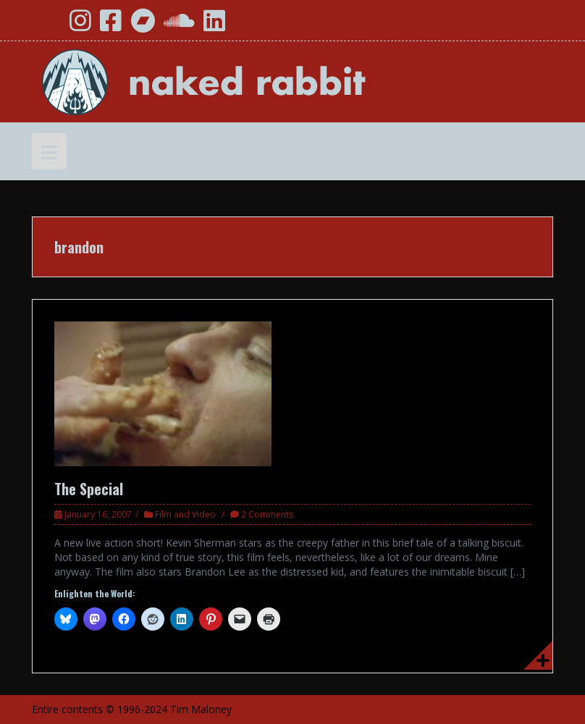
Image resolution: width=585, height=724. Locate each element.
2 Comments (267, 514)
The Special (88, 489)
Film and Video (185, 514)
